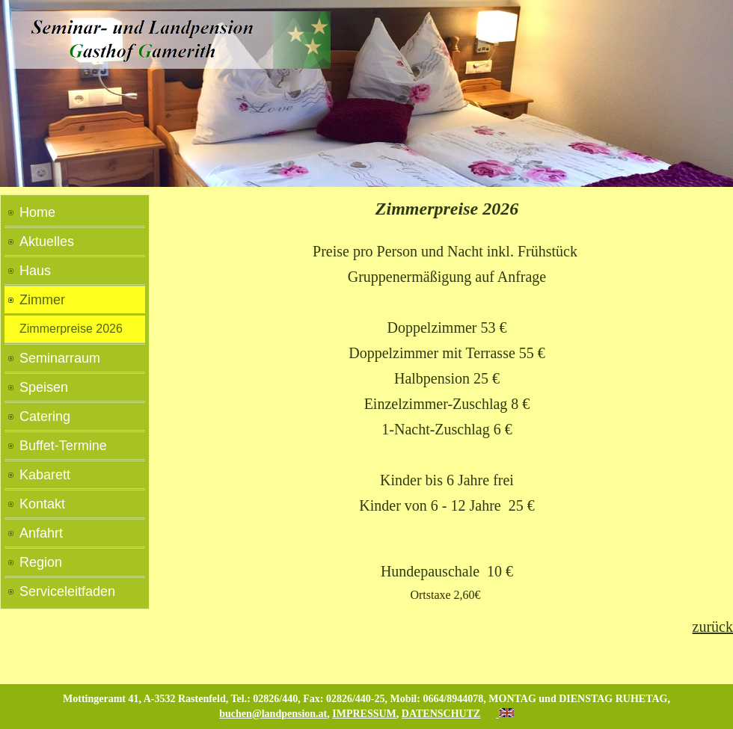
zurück (713, 626)
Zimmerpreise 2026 (71, 328)
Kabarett (44, 474)
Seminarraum (59, 358)
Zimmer (42, 299)
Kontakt (42, 503)
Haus (35, 270)
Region (40, 562)
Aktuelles (46, 241)
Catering (44, 416)
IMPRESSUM (364, 713)
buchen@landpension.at (273, 713)
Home (37, 212)
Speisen (43, 387)
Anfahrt (41, 533)
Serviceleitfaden (67, 591)
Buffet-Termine (63, 445)
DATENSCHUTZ (441, 713)
